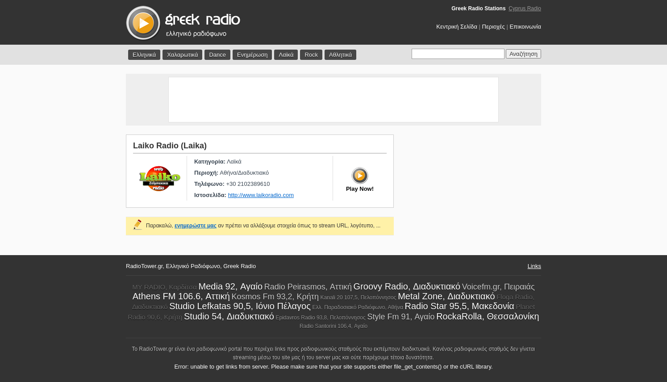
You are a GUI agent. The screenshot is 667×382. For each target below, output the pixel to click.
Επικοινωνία (525, 26)
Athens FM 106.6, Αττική (181, 296)
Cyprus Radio (525, 8)
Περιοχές (493, 26)
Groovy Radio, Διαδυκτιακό (407, 286)
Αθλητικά (340, 54)
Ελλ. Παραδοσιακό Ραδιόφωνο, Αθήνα (357, 307)
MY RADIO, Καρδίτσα (164, 287)
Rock (311, 54)
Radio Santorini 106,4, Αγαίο (333, 326)
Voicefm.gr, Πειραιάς (498, 286)
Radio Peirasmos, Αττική (308, 286)
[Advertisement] (333, 100)
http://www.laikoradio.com (261, 195)
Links (534, 266)
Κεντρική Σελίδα (456, 26)
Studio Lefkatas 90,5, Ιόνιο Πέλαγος (240, 306)
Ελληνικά (144, 54)
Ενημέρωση (252, 54)
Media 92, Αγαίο (231, 286)
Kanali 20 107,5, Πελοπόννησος (358, 297)
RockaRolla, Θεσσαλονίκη (487, 316)
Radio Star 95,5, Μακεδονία (459, 306)
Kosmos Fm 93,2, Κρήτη (275, 296)
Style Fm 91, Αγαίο (400, 316)
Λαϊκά (286, 54)
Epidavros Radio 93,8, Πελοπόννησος (321, 318)
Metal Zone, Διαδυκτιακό (446, 296)
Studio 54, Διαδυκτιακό (229, 316)
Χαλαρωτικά (182, 54)
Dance (217, 54)
